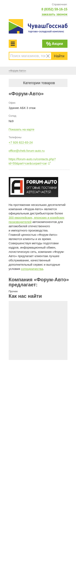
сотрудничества (32, 269)
